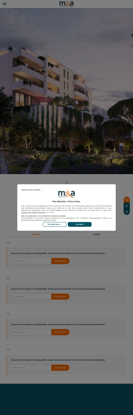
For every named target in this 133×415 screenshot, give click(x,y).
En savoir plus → (55, 224)
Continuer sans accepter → (31, 190)
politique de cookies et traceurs (33, 212)
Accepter (80, 224)
